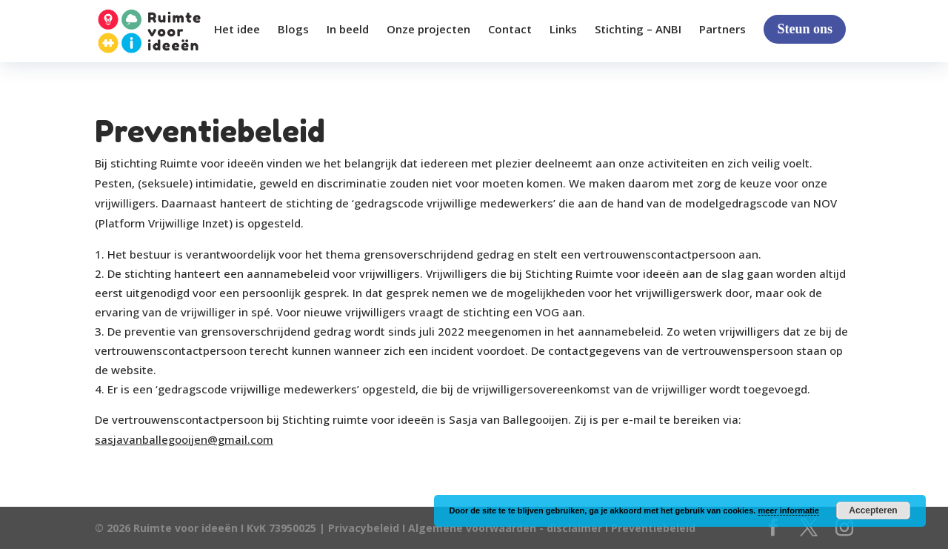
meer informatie (788, 510)
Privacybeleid (365, 528)
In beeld (348, 30)
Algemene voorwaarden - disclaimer (505, 528)
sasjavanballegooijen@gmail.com (184, 439)
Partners (722, 30)
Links (563, 30)
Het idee (237, 30)
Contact (510, 30)
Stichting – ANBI (638, 30)
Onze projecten (428, 30)
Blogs (293, 30)
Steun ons (804, 28)
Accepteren (873, 510)
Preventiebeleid (653, 528)
